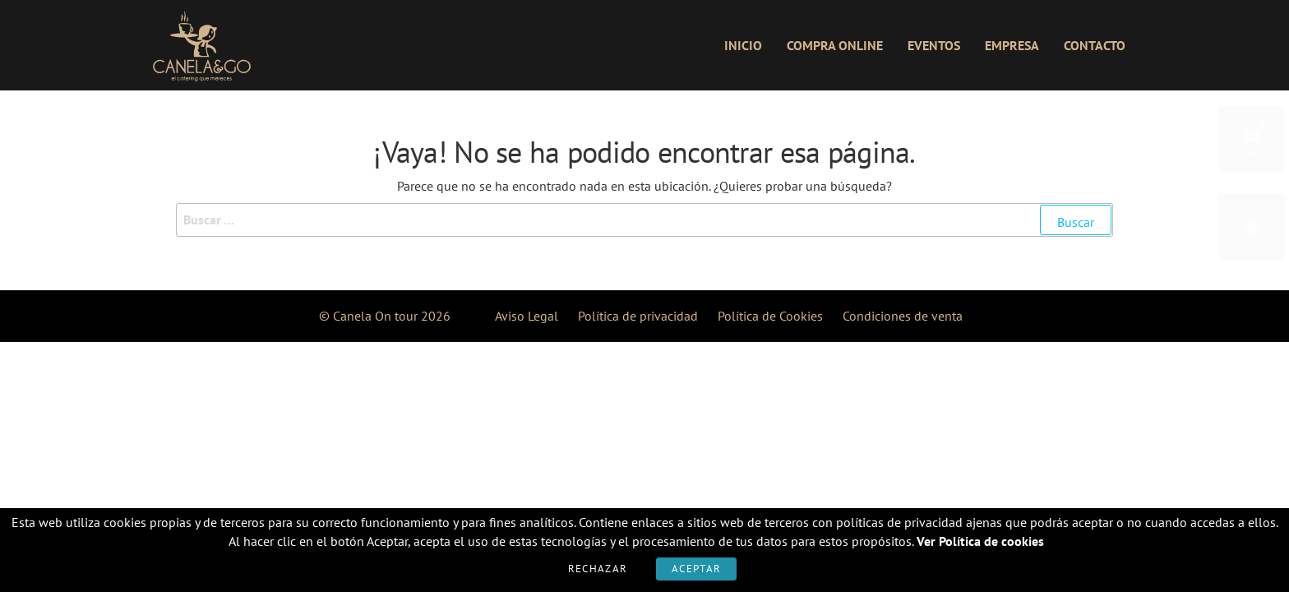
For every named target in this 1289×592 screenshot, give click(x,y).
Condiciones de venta (903, 316)
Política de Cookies (770, 316)
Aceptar (696, 569)
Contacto (1094, 45)
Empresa (1012, 45)
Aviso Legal (526, 316)
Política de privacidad (638, 316)
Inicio (743, 45)
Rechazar (597, 569)
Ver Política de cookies (980, 541)
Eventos (934, 45)
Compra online (835, 45)
